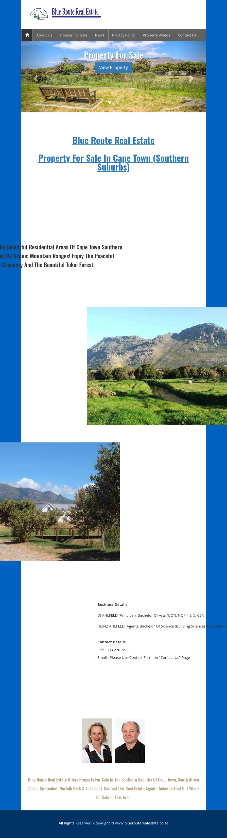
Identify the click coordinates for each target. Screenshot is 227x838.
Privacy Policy (123, 35)
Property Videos (156, 35)
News (100, 35)
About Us (44, 35)
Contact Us (187, 35)
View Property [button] (113, 67)
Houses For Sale (73, 35)
